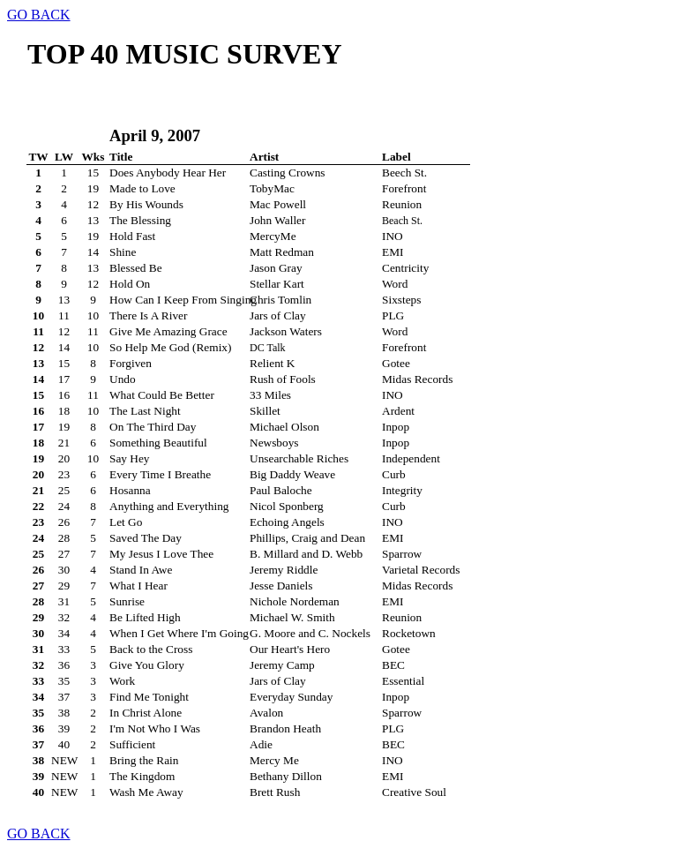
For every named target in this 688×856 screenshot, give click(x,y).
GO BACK (39, 14)
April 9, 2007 (154, 135)
